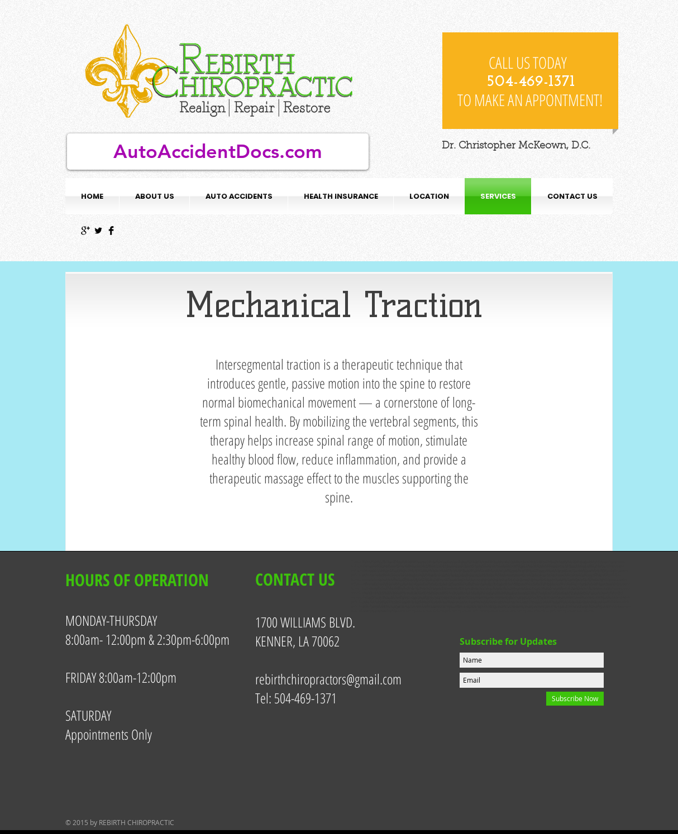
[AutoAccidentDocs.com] (218, 151)
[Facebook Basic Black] (111, 230)
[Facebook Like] (530, 17)
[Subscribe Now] (575, 699)
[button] (239, 196)
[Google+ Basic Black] (85, 230)
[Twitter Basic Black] (98, 230)
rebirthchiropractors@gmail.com (328, 678)
